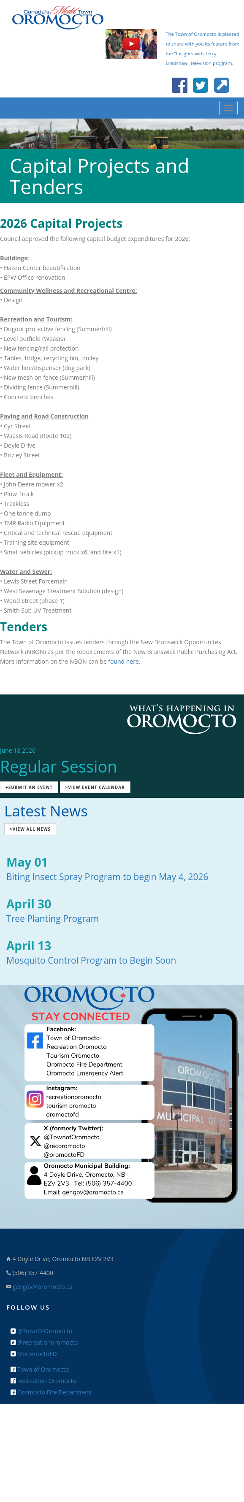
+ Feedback (122, 1430)
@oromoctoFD (34, 1354)
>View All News (30, 829)
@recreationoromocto (44, 1342)
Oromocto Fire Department (51, 1392)
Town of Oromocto (40, 1369)
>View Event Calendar (95, 787)
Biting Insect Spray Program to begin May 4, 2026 (107, 877)
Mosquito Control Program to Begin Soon (91, 960)
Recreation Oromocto (43, 1381)
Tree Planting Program (52, 918)
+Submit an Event (29, 787)
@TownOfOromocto (41, 1331)
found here (123, 661)
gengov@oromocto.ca (43, 1287)
